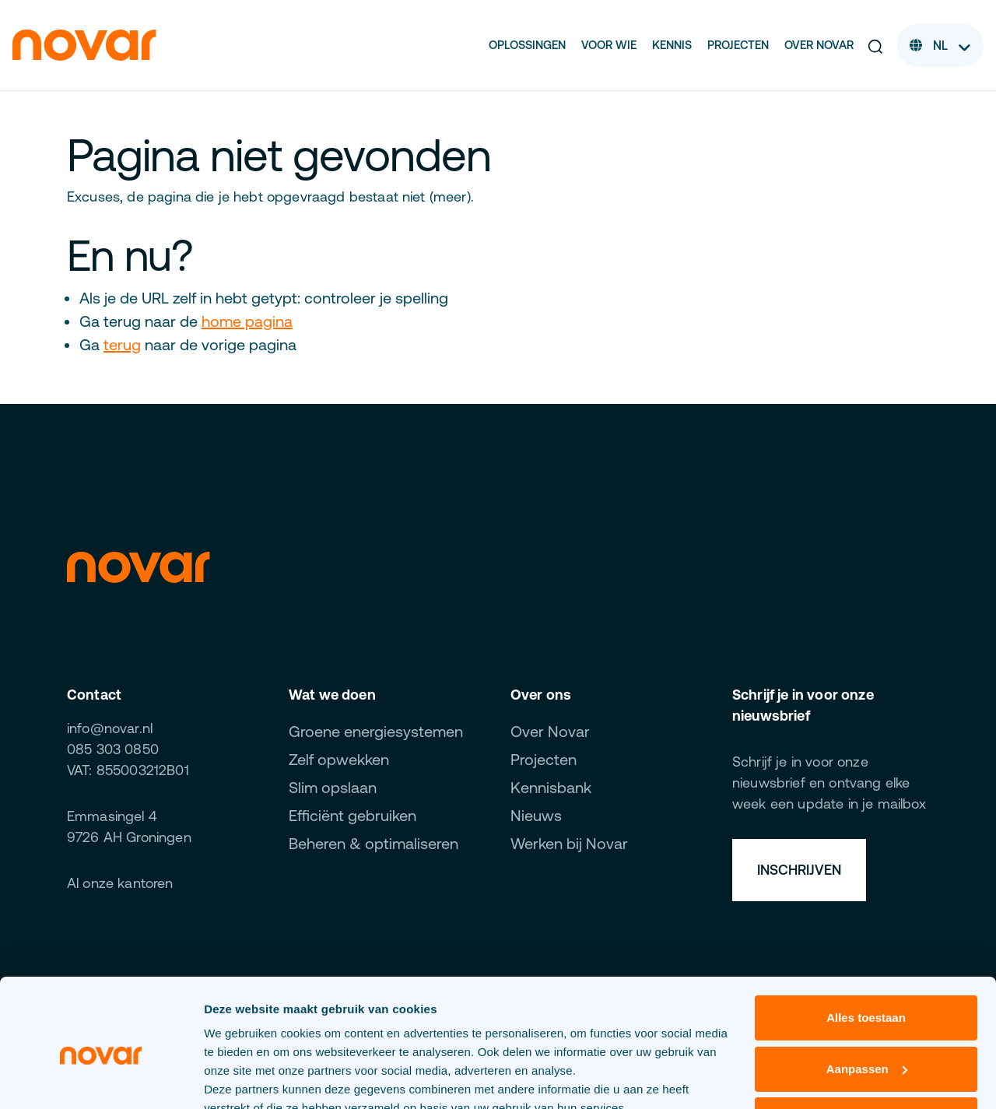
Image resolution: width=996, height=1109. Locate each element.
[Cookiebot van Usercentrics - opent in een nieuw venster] (101, 1078)
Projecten (738, 44)
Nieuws (536, 815)
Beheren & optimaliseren (373, 843)
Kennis (672, 44)
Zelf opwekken (339, 759)
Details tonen (241, 1078)
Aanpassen (866, 995)
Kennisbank (550, 787)
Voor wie (609, 44)
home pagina (247, 321)
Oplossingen (527, 44)
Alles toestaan (866, 945)
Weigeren (866, 1047)
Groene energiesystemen (376, 731)
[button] (875, 45)
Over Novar (819, 44)
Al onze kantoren (120, 883)
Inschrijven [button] (799, 870)
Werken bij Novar (569, 843)
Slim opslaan (333, 787)
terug (122, 344)
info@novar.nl (110, 728)
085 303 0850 (113, 749)
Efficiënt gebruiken (352, 815)
